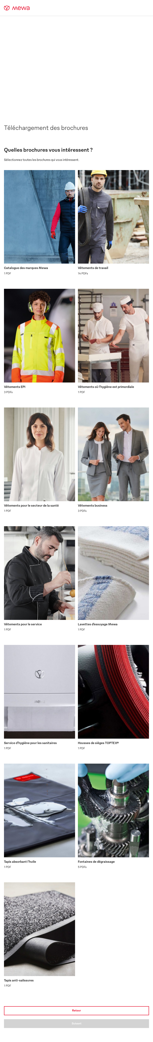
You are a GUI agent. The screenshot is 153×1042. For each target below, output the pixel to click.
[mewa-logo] (17, 8)
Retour (76, 1010)
